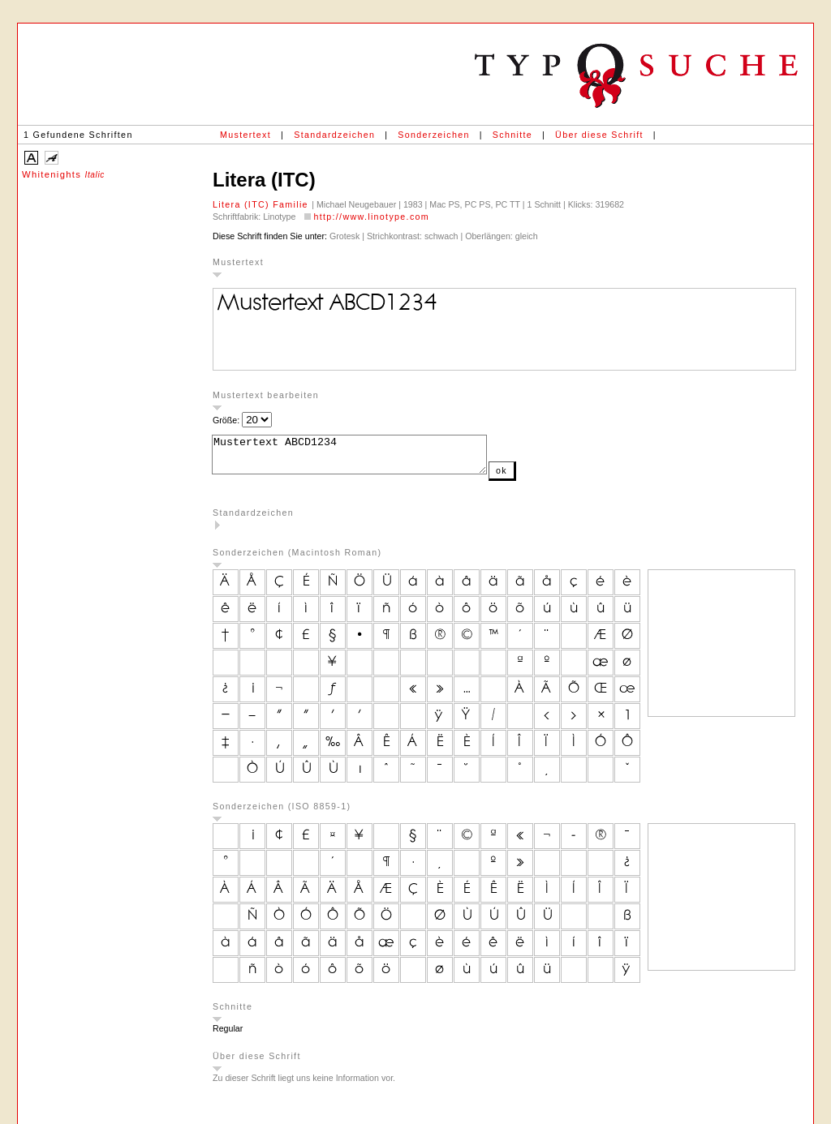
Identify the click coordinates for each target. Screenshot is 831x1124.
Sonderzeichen (433, 134)
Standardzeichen (334, 134)
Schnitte (512, 134)
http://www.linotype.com (371, 216)
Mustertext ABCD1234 (366, 458)
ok (534, 478)
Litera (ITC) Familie (262, 204)
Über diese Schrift (599, 134)
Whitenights (63, 174)
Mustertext (245, 134)
